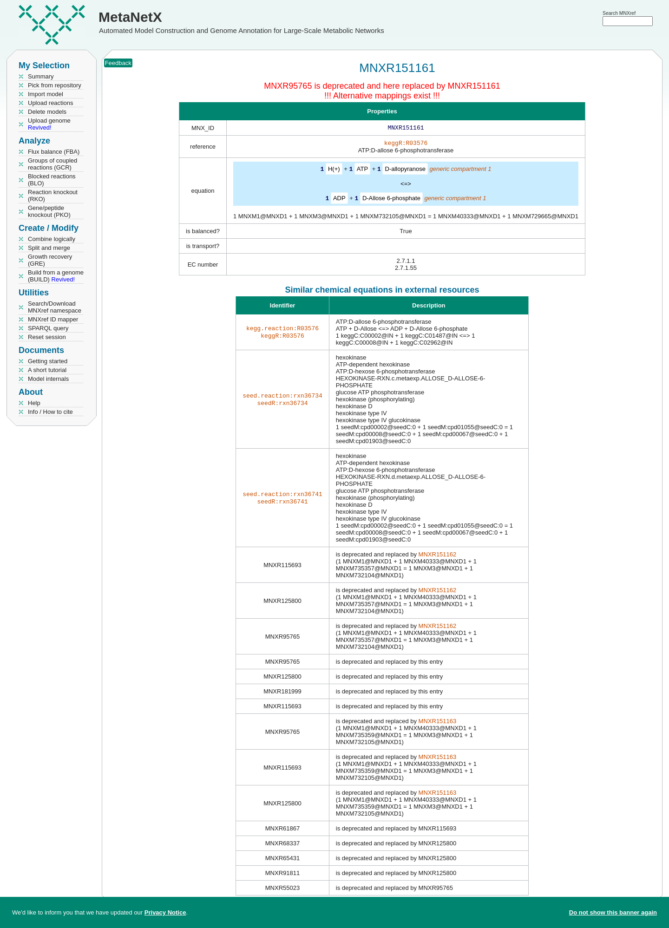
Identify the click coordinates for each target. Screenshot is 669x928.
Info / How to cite (50, 411)
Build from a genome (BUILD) (56, 276)
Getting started (47, 361)
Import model (45, 94)
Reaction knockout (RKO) (53, 196)
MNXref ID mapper (53, 319)
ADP (339, 199)
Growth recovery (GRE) (50, 260)
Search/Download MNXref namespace (54, 307)
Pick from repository (54, 85)
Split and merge (49, 247)
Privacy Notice (165, 912)
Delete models (47, 111)
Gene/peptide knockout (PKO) (49, 211)
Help (34, 402)
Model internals (48, 378)
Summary (41, 76)
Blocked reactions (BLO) (52, 180)
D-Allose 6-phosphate (391, 199)
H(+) (334, 170)
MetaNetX (130, 17)
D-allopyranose (405, 170)
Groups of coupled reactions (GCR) (52, 164)
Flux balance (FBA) (53, 151)
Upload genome (49, 124)
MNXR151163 (438, 722)
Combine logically (51, 238)
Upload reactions (50, 102)
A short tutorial (47, 369)
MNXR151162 (438, 555)
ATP (362, 170)
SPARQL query (48, 328)
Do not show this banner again (613, 912)
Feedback (118, 62)
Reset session (47, 336)
